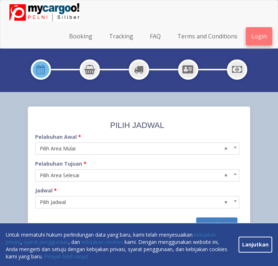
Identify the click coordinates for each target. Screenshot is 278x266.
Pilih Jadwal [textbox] (133, 202)
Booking (80, 36)
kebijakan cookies (102, 241)
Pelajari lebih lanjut (66, 256)
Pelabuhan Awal (58, 136)
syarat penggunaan (46, 241)
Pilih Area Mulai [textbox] (133, 149)
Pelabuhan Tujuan (61, 163)
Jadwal (46, 190)
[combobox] (137, 148)
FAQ (155, 36)
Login (259, 36)
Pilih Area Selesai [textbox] (133, 175)
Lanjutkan (255, 244)
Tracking (121, 36)
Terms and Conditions (207, 36)
